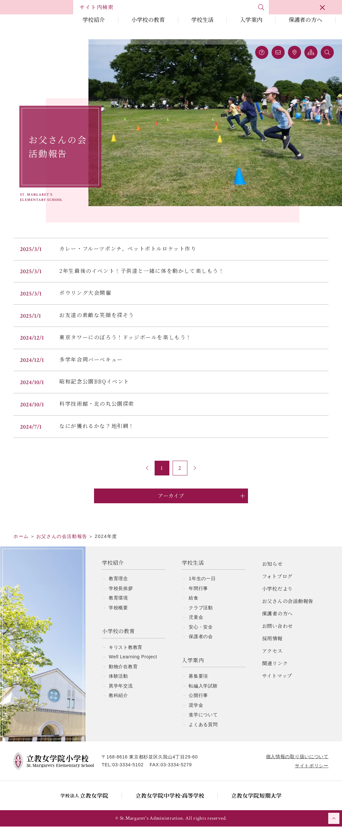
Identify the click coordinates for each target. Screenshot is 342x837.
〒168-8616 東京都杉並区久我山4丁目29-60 (152, 767)
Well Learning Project (133, 667)
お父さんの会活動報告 (288, 611)
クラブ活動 (201, 618)
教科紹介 (118, 705)
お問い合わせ (277, 636)
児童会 (196, 627)
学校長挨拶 (121, 598)
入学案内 (251, 19)
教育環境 (118, 608)
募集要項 (198, 686)
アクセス (272, 661)
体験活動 (118, 686)
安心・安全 (201, 637)
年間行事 (198, 598)
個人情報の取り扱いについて (294, 767)
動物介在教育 (123, 677)
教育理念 (118, 589)
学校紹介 (94, 19)
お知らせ (272, 574)
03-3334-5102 (130, 775)
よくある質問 (203, 735)
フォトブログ (277, 586)
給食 (193, 608)
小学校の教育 (148, 19)
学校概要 (118, 618)
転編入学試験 (203, 696)
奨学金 (196, 715)
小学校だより (277, 599)
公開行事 (198, 705)
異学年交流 (121, 696)
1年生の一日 (202, 589)
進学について (203, 725)
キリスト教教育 (125, 657)
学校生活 (202, 19)
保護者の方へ (305, 19)
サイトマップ (277, 686)
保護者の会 (201, 647)
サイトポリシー (309, 776)
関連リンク (275, 673)
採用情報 (272, 649)
